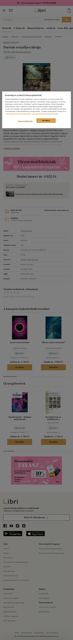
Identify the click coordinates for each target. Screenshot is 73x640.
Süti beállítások (25, 121)
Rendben (46, 120)
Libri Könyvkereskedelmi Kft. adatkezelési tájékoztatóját (32, 114)
